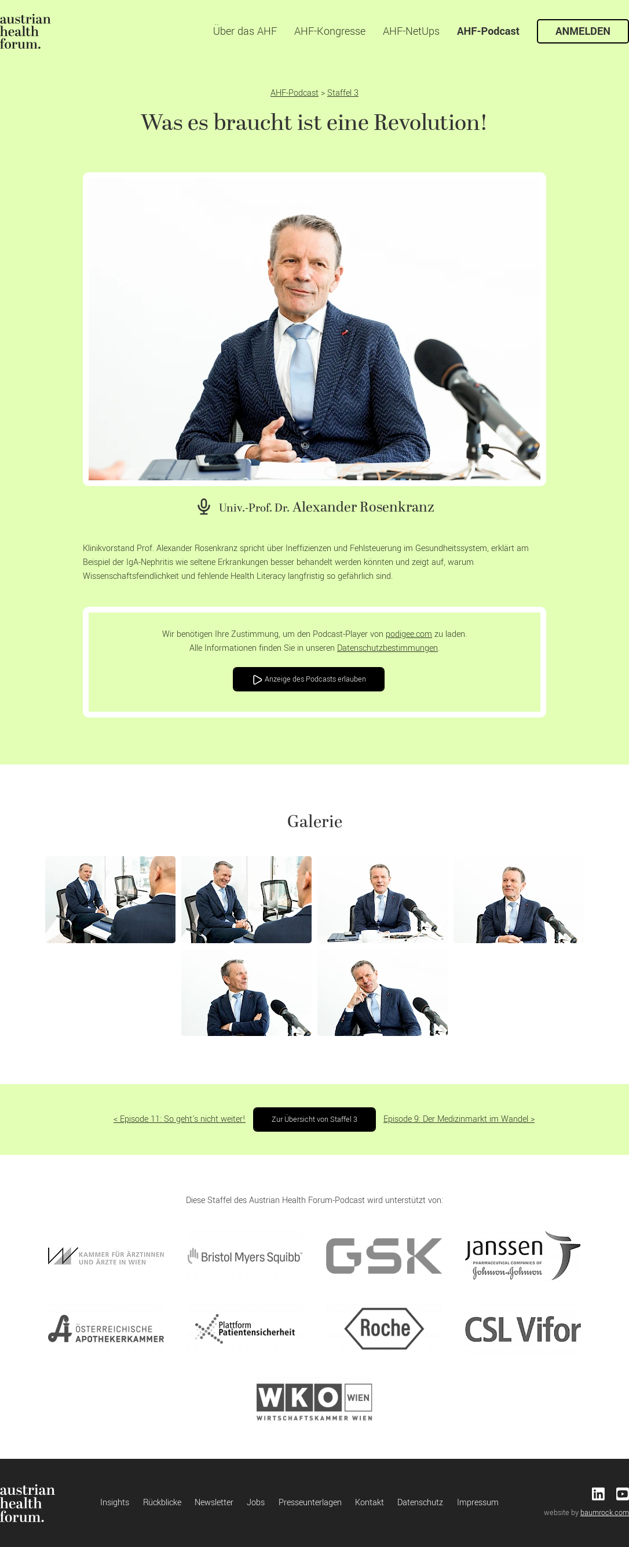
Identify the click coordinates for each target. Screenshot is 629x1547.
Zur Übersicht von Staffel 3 (314, 1119)
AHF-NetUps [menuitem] (411, 31)
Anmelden (582, 31)
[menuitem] (25, 31)
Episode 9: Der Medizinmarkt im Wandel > (459, 1119)
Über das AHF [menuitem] (245, 31)
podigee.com (409, 634)
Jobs (256, 1503)
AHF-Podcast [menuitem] (488, 31)
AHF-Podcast (294, 93)
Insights (114, 1503)
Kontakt (369, 1503)
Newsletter (214, 1503)
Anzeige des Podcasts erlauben (308, 680)
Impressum (478, 1503)
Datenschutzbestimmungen (387, 648)
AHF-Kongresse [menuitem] (329, 31)
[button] (110, 899)
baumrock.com (604, 1513)
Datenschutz (420, 1503)
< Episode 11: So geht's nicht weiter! (180, 1119)
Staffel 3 (343, 93)
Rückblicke (162, 1503)
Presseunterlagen (310, 1503)
